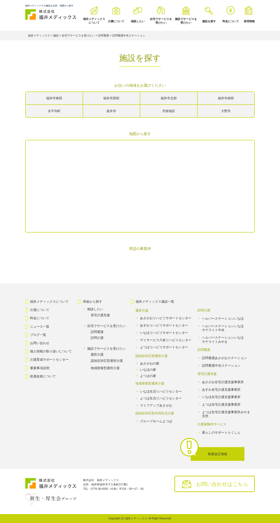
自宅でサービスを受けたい (161, 20)
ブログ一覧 (38, 335)
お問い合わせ (39, 343)
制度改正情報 (217, 454)
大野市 (226, 111)
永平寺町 (54, 111)
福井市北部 (169, 98)
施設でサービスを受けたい (186, 20)
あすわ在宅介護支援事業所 (221, 389)
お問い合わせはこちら (222, 484)
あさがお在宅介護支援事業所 (223, 382)
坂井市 (111, 111)
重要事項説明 (39, 368)
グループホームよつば (156, 421)
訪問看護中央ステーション (221, 365)
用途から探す (92, 301)
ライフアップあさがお (156, 405)
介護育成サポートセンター (49, 360)
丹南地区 (168, 111)
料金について (230, 21)
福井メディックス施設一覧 (155, 301)
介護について (116, 21)
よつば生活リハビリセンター (161, 398)
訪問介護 (97, 338)
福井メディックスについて (94, 20)
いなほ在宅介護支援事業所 (221, 397)
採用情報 (249, 21)
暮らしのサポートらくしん (221, 432)
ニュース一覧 (39, 326)
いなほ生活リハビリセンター (161, 391)
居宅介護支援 (100, 315)
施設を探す (209, 21)
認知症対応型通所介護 (107, 361)
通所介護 (97, 354)
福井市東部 (54, 98)
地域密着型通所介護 (105, 368)
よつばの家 (148, 376)
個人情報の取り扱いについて (51, 351)
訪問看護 (97, 332)
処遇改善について (43, 376)
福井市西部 (111, 98)
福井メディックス (136, 518)
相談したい (138, 21)
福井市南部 (226, 98)
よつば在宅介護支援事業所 (221, 404)
